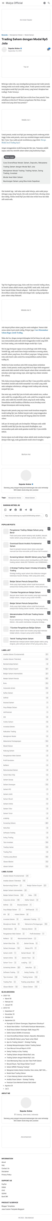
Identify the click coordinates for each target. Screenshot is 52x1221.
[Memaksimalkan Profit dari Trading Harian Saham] (6, 615)
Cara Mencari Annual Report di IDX (19, 1048)
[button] (5, 510)
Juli (7, 1089)
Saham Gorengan (26, 784)
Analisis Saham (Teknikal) (26, 659)
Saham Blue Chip (26, 775)
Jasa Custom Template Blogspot (13, 1209)
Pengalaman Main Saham (26, 755)
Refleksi (26, 765)
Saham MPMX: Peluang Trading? (18, 1067)
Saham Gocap (26, 780)
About (4, 1162)
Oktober (9, 1017)
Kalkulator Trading (26, 731)
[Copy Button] (46, 516)
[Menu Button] (3, 3)
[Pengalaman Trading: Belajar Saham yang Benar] (6, 531)
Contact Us (5, 1168)
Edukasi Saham (26, 702)
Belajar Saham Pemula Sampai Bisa (24, 581)
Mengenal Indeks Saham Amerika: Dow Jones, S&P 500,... (27, 1070)
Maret (8, 998)
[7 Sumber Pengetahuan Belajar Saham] (6, 593)
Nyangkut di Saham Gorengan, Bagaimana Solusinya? (25, 1023)
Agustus (9, 1085)
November (9, 1014)
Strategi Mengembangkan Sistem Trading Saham (24, 1045)
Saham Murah (26, 799)
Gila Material (29, 1218)
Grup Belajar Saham (26, 707)
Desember (9, 1011)
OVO (3, 1190)
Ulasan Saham (26, 866)
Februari (9, 1002)
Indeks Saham (26, 722)
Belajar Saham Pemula (26, 678)
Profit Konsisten (26, 760)
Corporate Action (26, 688)
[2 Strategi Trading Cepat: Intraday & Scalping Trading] (6, 569)
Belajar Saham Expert (26, 669)
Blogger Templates (8, 1206)
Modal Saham (30, 498)
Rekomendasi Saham (26, 770)
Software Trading (26, 833)
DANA (4, 1187)
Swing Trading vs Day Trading (17, 1051)
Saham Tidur (26, 808)
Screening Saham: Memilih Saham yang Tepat (28, 557)
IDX (26, 717)
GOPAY (4, 1193)
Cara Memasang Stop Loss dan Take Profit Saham (24, 1061)
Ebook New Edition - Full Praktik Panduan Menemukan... (26, 1026)
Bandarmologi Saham (26, 664)
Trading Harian (26, 847)
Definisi (26, 698)
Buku (26, 683)
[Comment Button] (48, 49)
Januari (8, 1005)
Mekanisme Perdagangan (26, 741)
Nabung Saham (26, 751)
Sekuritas (26, 828)
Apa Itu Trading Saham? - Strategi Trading (21, 1042)
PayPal (4, 1184)
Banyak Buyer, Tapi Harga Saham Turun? (21, 1064)
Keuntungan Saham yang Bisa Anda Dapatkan (21, 181)
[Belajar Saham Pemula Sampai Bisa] (6, 582)
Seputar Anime (26, 1111)
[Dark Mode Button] (44, 3)
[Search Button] (49, 3)
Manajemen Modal (14, 498)
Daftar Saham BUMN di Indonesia (18, 1033)
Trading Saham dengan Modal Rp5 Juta (19, 167)
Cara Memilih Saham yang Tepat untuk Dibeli (22, 1039)
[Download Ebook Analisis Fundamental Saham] (6, 545)
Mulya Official (14, 2)
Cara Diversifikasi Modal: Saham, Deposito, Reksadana (25, 163)
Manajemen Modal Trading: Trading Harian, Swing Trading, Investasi (23, 172)
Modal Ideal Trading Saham (16, 1073)
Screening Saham (26, 823)
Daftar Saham (26, 693)
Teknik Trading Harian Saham (21, 639)
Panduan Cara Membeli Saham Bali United (21, 1082)
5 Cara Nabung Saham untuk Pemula (19, 1076)
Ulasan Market (26, 861)
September (10, 1020)
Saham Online (26, 804)
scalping (26, 818)
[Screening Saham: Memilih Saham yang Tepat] (6, 558)
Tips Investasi (26, 842)
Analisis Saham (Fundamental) (26, 654)
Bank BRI (5, 1196)
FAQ (3, 1165)
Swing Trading (26, 837)
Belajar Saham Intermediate (26, 673)
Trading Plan (26, 852)
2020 (6, 995)
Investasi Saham (26, 726)
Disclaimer (5, 1171)
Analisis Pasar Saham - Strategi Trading (20, 1079)
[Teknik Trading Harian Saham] (6, 640)
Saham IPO (26, 789)
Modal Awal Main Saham (13, 177)
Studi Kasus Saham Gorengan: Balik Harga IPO (23, 1030)
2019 (6, 1008)
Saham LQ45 (26, 794)
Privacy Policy (6, 1174)
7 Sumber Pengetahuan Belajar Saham (25, 592)
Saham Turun (26, 813)
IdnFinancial (26, 712)
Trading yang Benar (26, 857)
